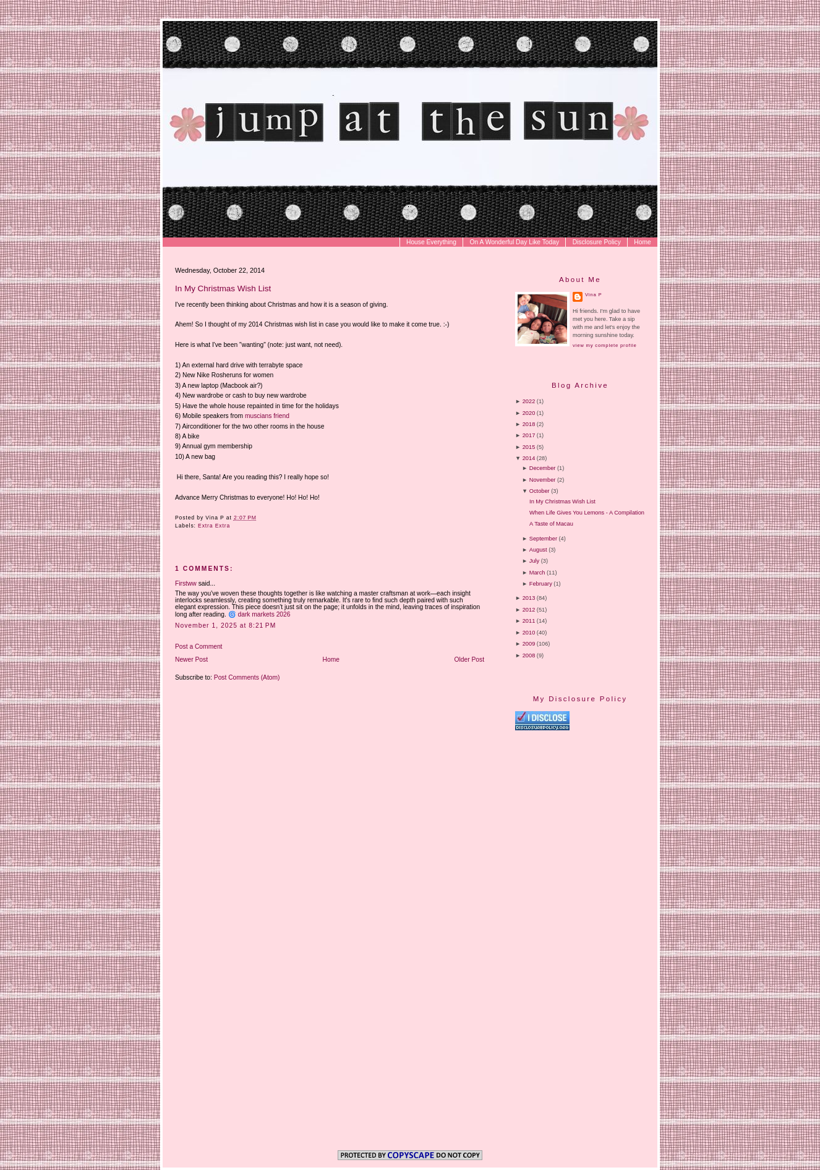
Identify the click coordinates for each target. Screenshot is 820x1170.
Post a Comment (198, 646)
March (537, 573)
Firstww (186, 583)
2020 (529, 413)
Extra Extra (214, 526)
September (543, 539)
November (542, 480)
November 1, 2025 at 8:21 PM (225, 625)
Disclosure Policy (597, 242)
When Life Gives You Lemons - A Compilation (586, 513)
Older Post (470, 659)
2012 (529, 610)
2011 (529, 621)
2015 (529, 447)
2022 (529, 401)
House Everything (431, 242)
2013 (529, 598)
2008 (529, 655)
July (534, 561)
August (538, 550)
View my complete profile (604, 345)
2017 (529, 435)
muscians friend (267, 415)
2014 (529, 458)
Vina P (593, 294)
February (540, 584)
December (542, 468)
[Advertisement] (619, 836)
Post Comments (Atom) (247, 677)
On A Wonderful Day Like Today (515, 242)
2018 (529, 424)
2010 (529, 633)
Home (642, 242)
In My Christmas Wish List (223, 288)
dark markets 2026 (263, 614)
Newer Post (191, 659)
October (539, 491)
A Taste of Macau (551, 524)
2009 (529, 644)
